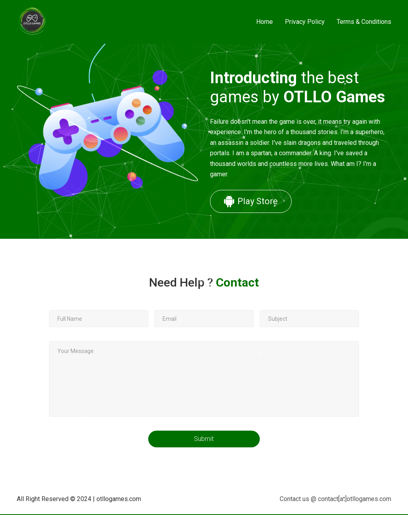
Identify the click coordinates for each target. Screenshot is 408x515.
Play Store (250, 201)
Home (264, 21)
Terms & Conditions (364, 21)
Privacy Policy (305, 21)
